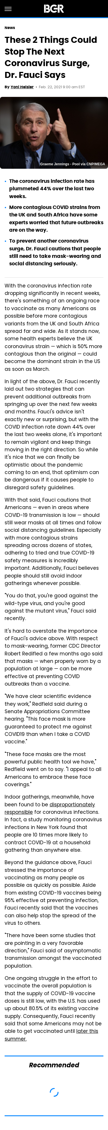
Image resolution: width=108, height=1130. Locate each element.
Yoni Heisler (22, 87)
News (10, 27)
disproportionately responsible (50, 809)
